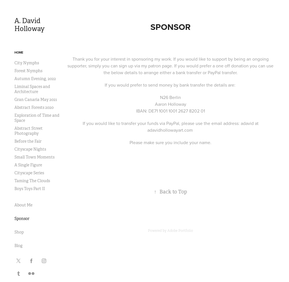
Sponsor (21, 218)
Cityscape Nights (30, 149)
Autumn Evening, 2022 (35, 78)
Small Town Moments (34, 157)
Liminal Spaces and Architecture (32, 89)
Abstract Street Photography (28, 131)
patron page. (160, 66)
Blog (18, 245)
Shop (19, 232)
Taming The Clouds (32, 180)
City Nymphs (26, 62)
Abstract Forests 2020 (34, 107)
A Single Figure (28, 165)
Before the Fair (27, 141)
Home (18, 52)
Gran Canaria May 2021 (35, 99)
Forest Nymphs (28, 70)
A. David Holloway (29, 25)
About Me (23, 205)
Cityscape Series (29, 172)
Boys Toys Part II (29, 188)
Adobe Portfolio (180, 230)
